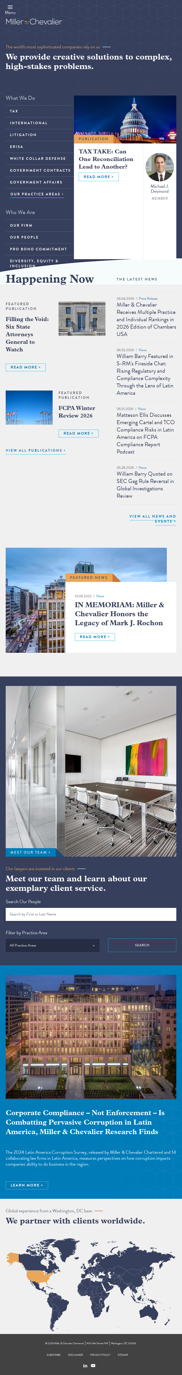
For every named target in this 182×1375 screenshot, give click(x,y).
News (142, 350)
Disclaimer (75, 1355)
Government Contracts (40, 170)
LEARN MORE (25, 1185)
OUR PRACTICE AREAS (35, 194)
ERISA (16, 146)
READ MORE (97, 177)
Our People (24, 237)
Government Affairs (36, 182)
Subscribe (54, 1355)
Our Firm (21, 225)
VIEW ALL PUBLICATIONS (34, 450)
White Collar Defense (38, 158)
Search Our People (23, 901)
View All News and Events (152, 519)
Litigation (23, 135)
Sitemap (123, 1355)
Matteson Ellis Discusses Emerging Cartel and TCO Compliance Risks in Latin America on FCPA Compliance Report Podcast (146, 433)
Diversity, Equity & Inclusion (34, 263)
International (29, 123)
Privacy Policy (100, 1355)
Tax (14, 111)
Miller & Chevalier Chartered (68, 1343)
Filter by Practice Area (26, 932)
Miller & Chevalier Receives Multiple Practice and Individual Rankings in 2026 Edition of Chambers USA (146, 319)
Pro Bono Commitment (38, 249)
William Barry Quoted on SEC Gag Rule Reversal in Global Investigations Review (145, 484)
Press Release (148, 298)
